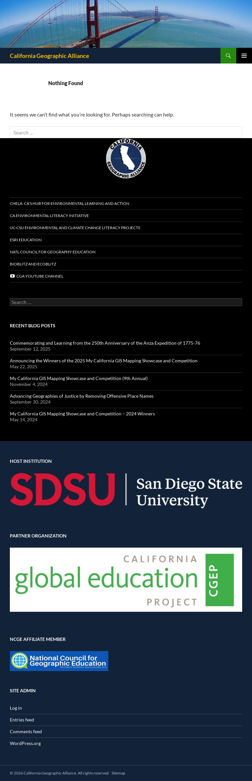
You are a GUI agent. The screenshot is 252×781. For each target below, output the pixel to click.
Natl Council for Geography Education (52, 251)
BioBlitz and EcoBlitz (33, 264)
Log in (16, 708)
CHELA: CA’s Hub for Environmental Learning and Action (69, 203)
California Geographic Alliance (49, 55)
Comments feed (26, 731)
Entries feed (22, 719)
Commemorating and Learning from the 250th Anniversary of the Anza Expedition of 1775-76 (105, 343)
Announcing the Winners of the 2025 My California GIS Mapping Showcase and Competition (104, 360)
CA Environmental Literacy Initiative (49, 215)
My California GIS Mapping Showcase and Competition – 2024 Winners (82, 413)
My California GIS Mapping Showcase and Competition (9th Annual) (79, 378)
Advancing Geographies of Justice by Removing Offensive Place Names (82, 396)
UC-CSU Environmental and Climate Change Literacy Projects (75, 227)
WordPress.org (25, 743)
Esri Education (26, 239)
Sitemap (118, 773)
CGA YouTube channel (36, 276)
